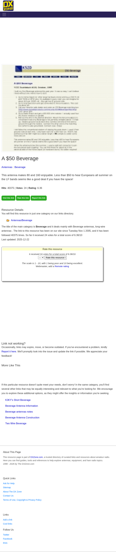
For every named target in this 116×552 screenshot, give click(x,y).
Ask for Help (8, 483)
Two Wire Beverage (15, 423)
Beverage (20, 167)
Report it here (9, 351)
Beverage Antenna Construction (22, 417)
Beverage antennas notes (19, 411)
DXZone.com (36, 457)
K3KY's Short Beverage (18, 400)
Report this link (38, 198)
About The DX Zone (12, 491)
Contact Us (8, 496)
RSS (5, 543)
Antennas (7, 167)
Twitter (6, 535)
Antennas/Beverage (21, 220)
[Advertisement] (58, 42)
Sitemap (7, 487)
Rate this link (23, 198)
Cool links (7, 524)
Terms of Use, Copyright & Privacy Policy (22, 500)
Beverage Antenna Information (21, 406)
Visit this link (8, 198)
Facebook (7, 539)
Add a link (7, 520)
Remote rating (62, 266)
